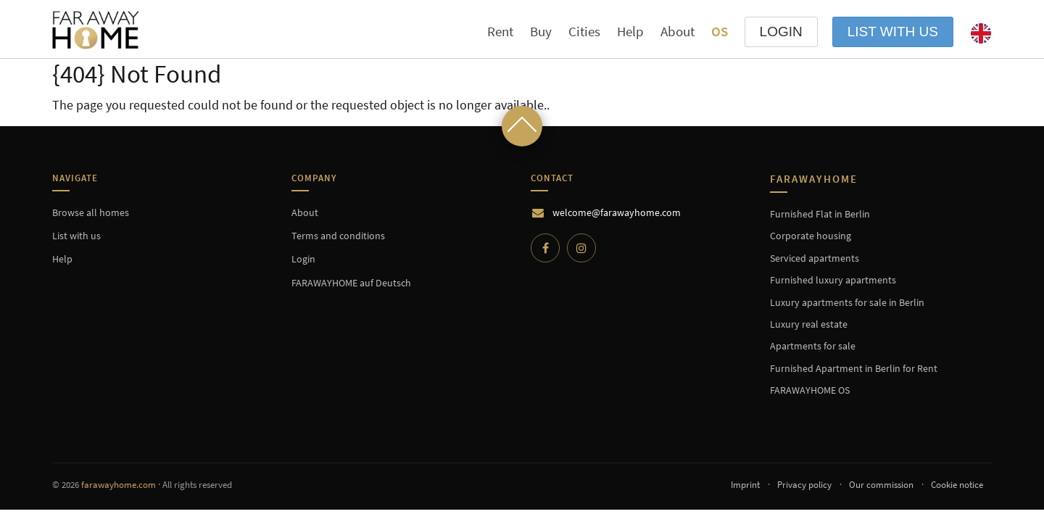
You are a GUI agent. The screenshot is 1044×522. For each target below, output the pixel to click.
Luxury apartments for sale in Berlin (847, 302)
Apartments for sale (813, 345)
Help (630, 31)
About (677, 31)
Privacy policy (804, 484)
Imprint (745, 484)
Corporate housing (810, 235)
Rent (500, 31)
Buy (541, 31)
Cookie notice (957, 484)
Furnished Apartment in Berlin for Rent (853, 368)
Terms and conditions (338, 235)
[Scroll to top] (522, 126)
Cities (584, 31)
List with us (893, 31)
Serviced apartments (814, 258)
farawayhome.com (118, 484)
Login (303, 258)
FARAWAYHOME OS (810, 390)
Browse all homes (90, 212)
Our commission (881, 484)
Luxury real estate (809, 324)
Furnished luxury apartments (833, 279)
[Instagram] (581, 247)
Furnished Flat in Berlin (820, 213)
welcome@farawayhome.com (616, 212)
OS (719, 31)
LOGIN (781, 31)
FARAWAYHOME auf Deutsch (351, 282)
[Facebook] (545, 247)
